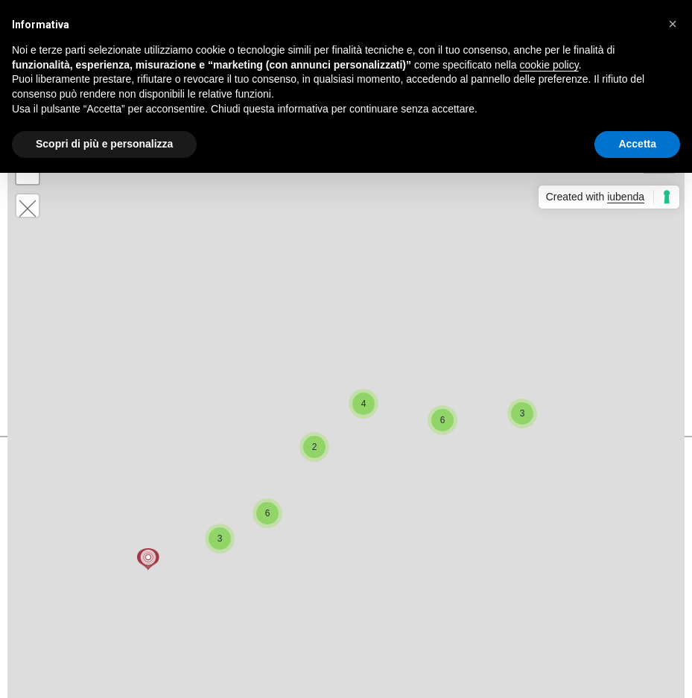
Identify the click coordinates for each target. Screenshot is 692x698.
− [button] (28, 173)
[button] (673, 24)
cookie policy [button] (549, 65)
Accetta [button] (637, 144)
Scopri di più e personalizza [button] (104, 144)
